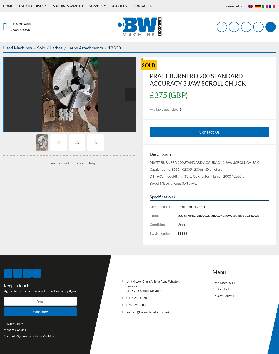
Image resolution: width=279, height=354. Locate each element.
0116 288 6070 (21, 24)
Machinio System (15, 336)
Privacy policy (13, 323)
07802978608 (20, 29)
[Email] (40, 301)
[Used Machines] (17, 47)
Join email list (234, 6)
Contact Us (143, 6)
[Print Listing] (85, 163)
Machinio (48, 336)
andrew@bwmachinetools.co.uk (147, 312)
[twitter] (234, 27)
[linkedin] (258, 27)
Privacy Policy (222, 296)
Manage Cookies (15, 330)
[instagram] (246, 27)
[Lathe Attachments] (85, 47)
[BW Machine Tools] (134, 271)
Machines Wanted (68, 6)
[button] (32, 6)
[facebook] (222, 27)
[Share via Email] (57, 163)
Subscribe (40, 312)
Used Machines (31, 6)
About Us (119, 6)
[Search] (270, 27)
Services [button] (96, 6)
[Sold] (41, 47)
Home (8, 6)
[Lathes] (56, 47)
